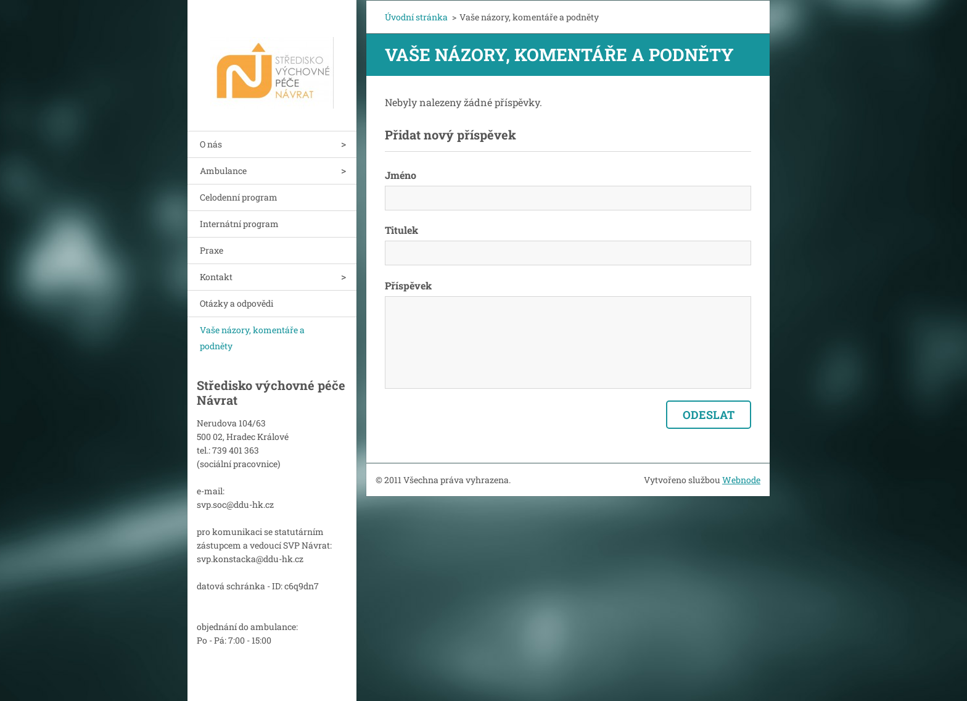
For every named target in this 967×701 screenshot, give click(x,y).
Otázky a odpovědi (236, 303)
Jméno (400, 174)
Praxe (211, 250)
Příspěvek (408, 285)
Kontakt (216, 277)
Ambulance (223, 170)
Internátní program (239, 224)
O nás (211, 144)
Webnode (741, 480)
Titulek (401, 229)
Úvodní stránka (416, 17)
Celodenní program (239, 197)
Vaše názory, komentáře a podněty (252, 338)
